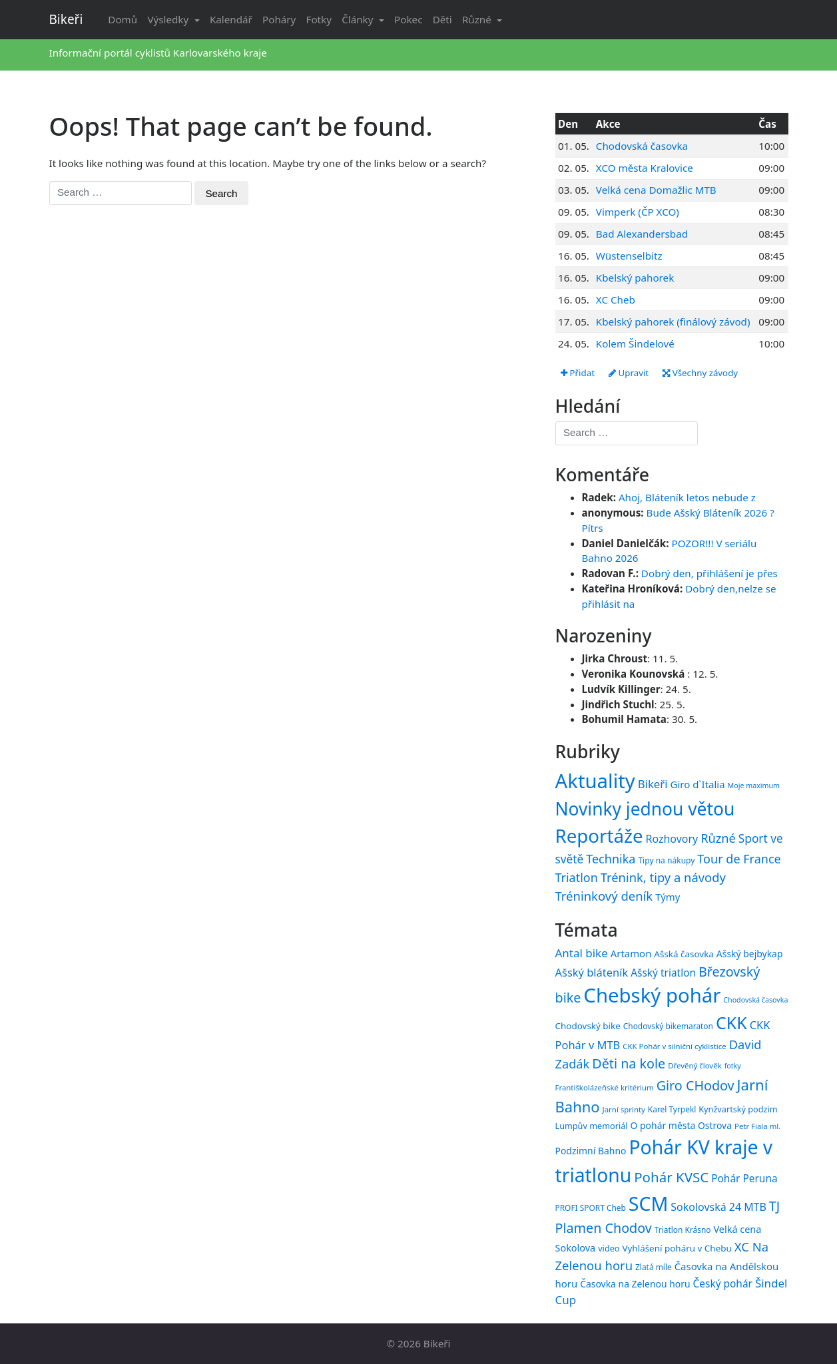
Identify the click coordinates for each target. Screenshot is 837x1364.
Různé (478, 19)
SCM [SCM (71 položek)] (649, 1203)
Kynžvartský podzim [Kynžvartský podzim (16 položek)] (737, 1109)
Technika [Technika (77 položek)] (610, 859)
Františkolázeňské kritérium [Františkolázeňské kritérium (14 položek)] (604, 1087)
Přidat (578, 373)
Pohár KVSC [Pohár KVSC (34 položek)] (671, 1177)
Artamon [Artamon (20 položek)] (631, 953)
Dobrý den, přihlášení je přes (709, 573)
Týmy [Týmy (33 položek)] (667, 896)
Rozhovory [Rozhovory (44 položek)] (672, 838)
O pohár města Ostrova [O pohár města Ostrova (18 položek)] (681, 1125)
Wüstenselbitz (629, 255)
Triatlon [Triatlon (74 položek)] (576, 877)
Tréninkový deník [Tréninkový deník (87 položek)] (604, 895)
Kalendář (231, 19)
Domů (122, 19)
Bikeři (66, 19)
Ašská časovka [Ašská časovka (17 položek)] (684, 954)
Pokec (408, 19)
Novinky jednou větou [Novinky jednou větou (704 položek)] (645, 809)
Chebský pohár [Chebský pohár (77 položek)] (651, 995)
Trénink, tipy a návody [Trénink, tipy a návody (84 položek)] (663, 877)
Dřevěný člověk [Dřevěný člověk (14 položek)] (694, 1065)
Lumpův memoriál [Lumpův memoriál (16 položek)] (591, 1126)
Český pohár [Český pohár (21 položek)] (722, 1283)
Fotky (319, 19)
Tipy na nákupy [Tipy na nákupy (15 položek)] (666, 860)
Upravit (629, 373)
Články (359, 19)
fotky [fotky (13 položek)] (732, 1065)
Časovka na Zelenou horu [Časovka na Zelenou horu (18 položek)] (635, 1283)
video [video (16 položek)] (608, 1248)
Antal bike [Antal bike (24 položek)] (581, 953)
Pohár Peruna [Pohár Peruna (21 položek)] (744, 1178)
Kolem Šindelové (635, 343)
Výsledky (169, 19)
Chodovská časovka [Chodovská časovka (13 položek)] (755, 1000)
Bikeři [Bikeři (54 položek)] (653, 784)
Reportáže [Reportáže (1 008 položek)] (599, 835)
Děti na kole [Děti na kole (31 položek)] (628, 1063)
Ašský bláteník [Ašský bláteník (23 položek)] (592, 972)
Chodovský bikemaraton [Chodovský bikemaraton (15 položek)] (668, 1026)
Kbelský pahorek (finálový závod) (673, 321)
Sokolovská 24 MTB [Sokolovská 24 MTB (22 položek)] (718, 1207)
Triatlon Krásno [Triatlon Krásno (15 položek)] (683, 1229)
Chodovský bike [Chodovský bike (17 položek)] (588, 1026)
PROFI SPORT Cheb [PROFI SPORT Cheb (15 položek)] (590, 1207)
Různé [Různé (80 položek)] (718, 838)
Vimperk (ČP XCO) (637, 211)
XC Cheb (615, 299)
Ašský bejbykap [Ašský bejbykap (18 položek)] (749, 953)
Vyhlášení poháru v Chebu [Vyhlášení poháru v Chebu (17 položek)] (676, 1248)
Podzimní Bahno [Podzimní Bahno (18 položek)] (591, 1150)
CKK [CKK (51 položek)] (731, 1022)
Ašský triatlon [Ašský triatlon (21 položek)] (663, 972)
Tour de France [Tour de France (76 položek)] (738, 859)
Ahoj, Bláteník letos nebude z (687, 497)
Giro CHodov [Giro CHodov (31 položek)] (695, 1085)
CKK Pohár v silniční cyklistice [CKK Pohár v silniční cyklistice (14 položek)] (674, 1046)
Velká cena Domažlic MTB (656, 189)
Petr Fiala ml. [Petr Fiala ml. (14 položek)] (757, 1126)
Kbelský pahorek (635, 277)
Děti (442, 19)
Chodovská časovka (642, 145)
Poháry (279, 19)
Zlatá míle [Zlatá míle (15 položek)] (653, 1266)
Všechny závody (700, 373)
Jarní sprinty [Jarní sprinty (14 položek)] (624, 1109)
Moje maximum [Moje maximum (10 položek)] (754, 785)
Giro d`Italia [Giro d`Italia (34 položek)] (697, 784)
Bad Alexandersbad (642, 233)
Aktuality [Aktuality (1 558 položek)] (595, 781)
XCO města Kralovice (644, 167)
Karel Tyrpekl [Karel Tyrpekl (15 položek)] (672, 1109)
